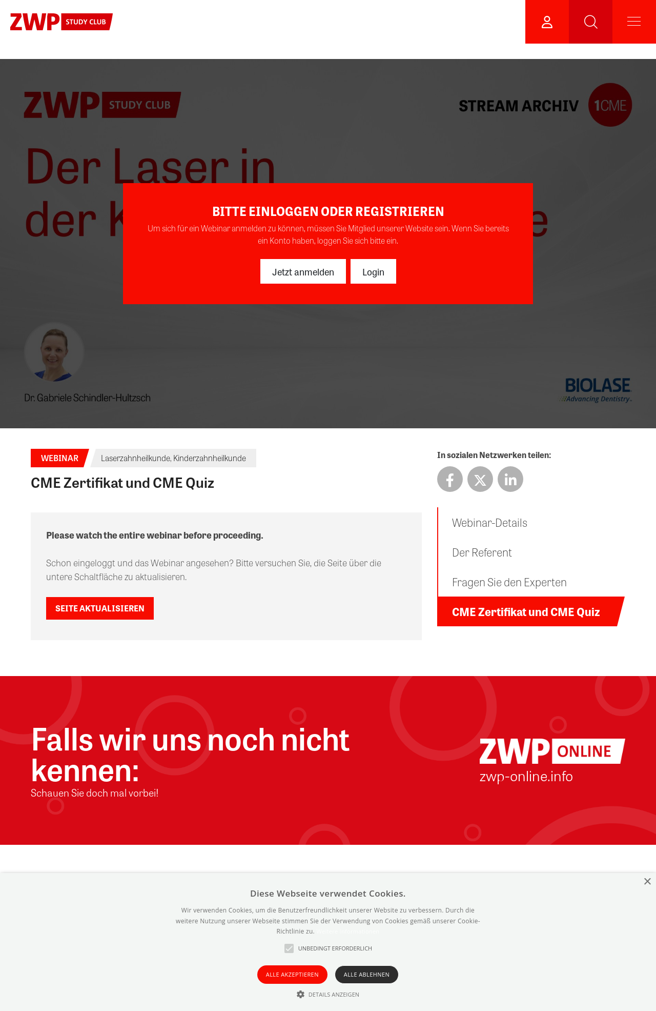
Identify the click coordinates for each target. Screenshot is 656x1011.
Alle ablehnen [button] (366, 974)
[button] (328, 994)
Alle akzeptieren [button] (292, 974)
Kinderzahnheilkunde (209, 458)
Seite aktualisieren (100, 608)
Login (373, 271)
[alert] (328, 942)
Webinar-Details (489, 522)
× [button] (647, 882)
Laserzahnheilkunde (135, 458)
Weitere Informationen (347, 931)
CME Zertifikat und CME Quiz (526, 611)
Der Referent (482, 552)
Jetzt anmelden (303, 271)
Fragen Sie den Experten (509, 581)
